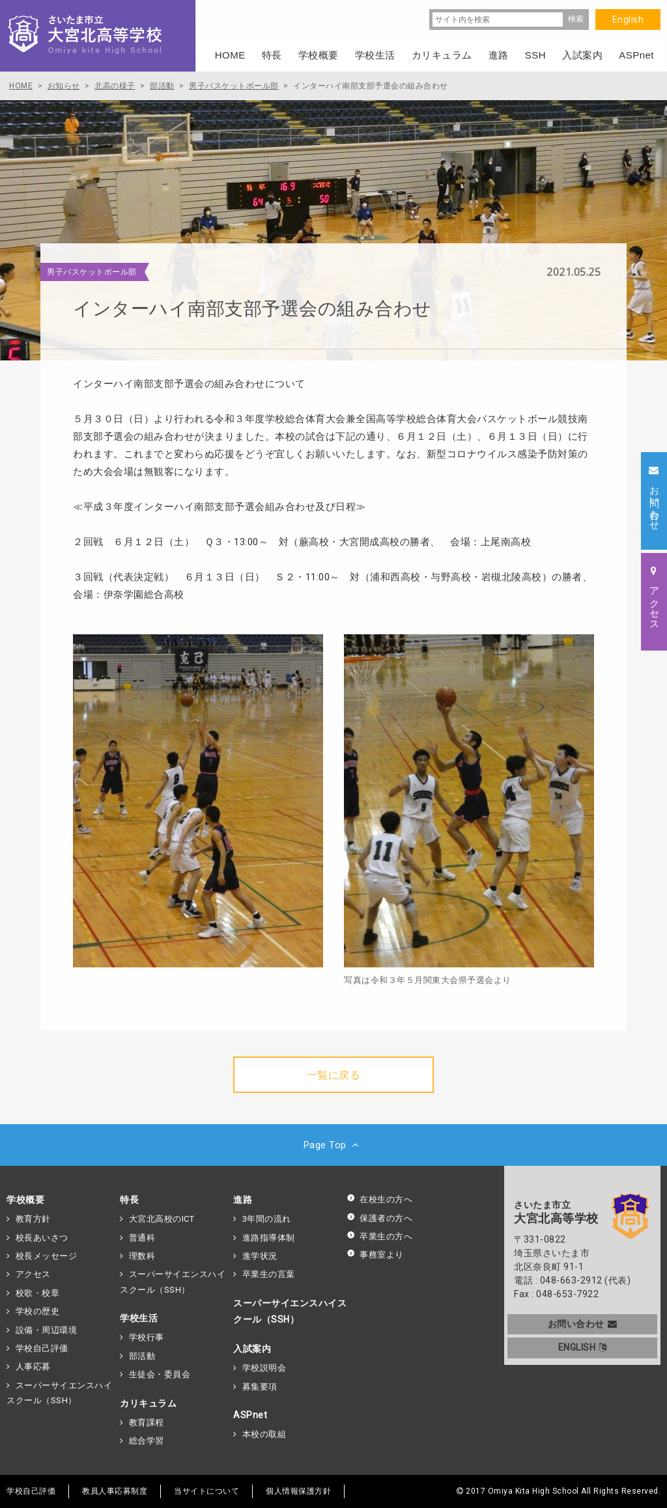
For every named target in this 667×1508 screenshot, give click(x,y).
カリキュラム (148, 1403)
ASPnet (250, 1415)
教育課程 (146, 1422)
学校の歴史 (38, 1311)
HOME (230, 55)
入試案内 (252, 1348)
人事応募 (33, 1366)
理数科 (142, 1256)
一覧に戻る (334, 1075)
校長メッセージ (47, 1256)
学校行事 (146, 1337)
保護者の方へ (379, 1218)
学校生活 (139, 1318)
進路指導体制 (268, 1238)
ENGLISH (582, 1347)
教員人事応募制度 (114, 1491)
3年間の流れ (266, 1219)
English (628, 19)
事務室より (375, 1254)
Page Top (334, 1145)
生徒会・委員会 (160, 1374)
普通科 (142, 1238)
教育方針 (33, 1219)
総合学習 (146, 1441)
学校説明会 (264, 1368)
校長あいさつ (42, 1238)
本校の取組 (264, 1434)
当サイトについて (206, 1491)
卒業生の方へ (379, 1236)
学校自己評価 (42, 1348)
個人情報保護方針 (298, 1491)
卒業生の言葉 (268, 1274)
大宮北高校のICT (162, 1219)
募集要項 (259, 1387)
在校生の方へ (379, 1199)
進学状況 (259, 1256)
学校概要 (25, 1199)
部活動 (142, 1356)
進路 (242, 1199)
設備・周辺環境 (47, 1330)
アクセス (33, 1274)
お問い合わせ (582, 1324)
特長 (129, 1199)
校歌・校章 (38, 1293)
